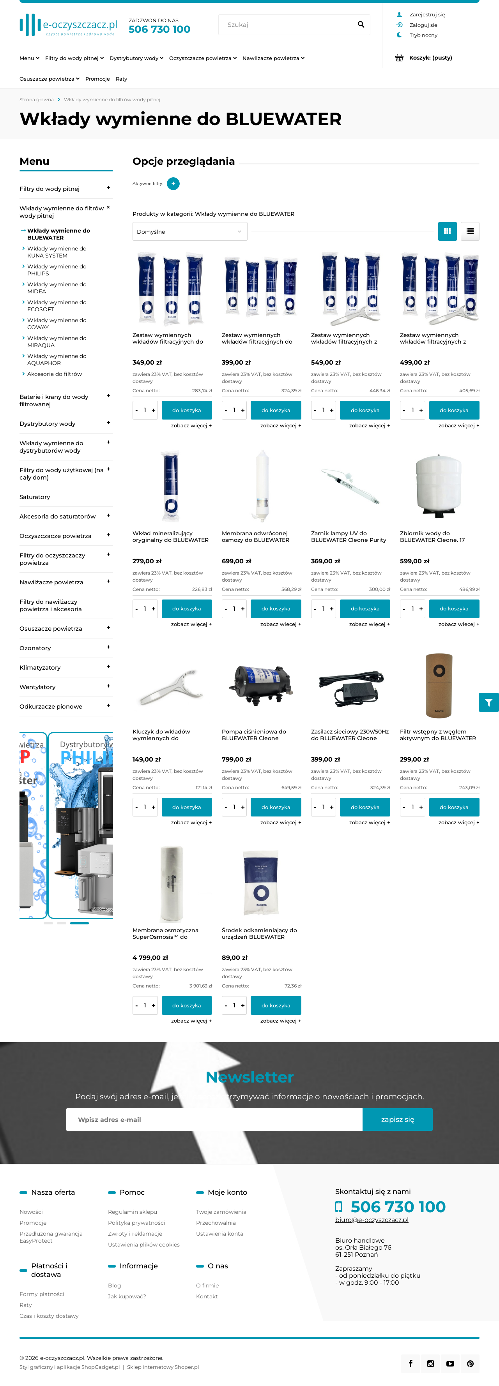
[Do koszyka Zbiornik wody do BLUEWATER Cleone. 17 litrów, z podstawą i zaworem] (454, 609)
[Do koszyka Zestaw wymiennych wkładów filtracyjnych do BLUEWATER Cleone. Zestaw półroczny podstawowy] (187, 410)
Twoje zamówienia (221, 1211)
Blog (114, 1285)
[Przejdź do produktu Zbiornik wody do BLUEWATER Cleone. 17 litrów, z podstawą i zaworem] (440, 486)
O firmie (207, 1285)
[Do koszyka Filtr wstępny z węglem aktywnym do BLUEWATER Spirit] (454, 807)
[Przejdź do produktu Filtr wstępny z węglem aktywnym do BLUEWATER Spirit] (440, 685)
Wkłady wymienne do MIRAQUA (57, 342)
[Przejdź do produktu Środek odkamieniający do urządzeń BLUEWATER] (261, 883)
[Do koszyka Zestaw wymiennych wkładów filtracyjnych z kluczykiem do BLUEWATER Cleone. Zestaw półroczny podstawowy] (365, 410)
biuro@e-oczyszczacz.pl (372, 1220)
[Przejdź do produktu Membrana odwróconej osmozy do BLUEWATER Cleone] (261, 486)
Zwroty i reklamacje (135, 1233)
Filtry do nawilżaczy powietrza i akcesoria (50, 605)
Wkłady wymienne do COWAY (57, 324)
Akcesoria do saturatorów (57, 516)
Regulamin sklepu (132, 1211)
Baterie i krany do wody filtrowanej (53, 400)
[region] (66, 830)
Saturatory (34, 497)
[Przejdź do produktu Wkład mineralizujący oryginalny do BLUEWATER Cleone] (172, 486)
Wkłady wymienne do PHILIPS (57, 270)
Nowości (31, 1211)
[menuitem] (29, 57)
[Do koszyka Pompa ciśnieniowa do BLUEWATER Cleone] (276, 807)
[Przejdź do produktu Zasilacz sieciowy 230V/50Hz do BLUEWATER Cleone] (351, 685)
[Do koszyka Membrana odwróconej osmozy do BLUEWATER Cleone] (276, 609)
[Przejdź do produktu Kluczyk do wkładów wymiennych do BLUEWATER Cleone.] (172, 685)
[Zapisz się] (398, 1119)
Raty (25, 1304)
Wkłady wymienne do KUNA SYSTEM (57, 252)
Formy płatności (41, 1294)
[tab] (48, 923)
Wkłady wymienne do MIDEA (57, 288)
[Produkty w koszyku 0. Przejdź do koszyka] (431, 57)
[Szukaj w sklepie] (287, 25)
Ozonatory (35, 648)
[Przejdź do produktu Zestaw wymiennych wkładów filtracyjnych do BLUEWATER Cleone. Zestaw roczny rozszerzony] (261, 288)
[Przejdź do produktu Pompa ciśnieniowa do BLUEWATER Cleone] (261, 685)
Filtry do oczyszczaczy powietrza (52, 559)
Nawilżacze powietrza (51, 582)
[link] (66, 825)
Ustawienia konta (219, 1233)
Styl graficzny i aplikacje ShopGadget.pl (69, 1367)
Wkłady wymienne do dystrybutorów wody (51, 446)
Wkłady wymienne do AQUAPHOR (57, 360)
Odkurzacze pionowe (50, 706)
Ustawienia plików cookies (144, 1244)
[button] (191, 425)
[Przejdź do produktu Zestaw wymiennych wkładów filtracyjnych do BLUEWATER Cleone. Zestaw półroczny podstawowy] (172, 288)
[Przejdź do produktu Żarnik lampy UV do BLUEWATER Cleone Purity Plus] (351, 486)
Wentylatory (37, 687)
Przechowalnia (216, 1222)
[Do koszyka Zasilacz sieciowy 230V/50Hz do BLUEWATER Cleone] (365, 807)
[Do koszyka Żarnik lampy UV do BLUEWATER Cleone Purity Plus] (365, 609)
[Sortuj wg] (190, 231)
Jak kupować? (127, 1296)
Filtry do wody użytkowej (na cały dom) (61, 473)
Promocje (32, 1222)
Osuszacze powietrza (50, 628)
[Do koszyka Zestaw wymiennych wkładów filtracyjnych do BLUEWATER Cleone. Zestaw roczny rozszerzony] (276, 410)
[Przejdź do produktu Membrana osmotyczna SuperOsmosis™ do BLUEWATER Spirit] (172, 883)
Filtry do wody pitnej (49, 188)
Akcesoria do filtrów (54, 373)
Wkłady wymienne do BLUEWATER (58, 234)
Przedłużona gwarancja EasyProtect (51, 1237)
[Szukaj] (361, 25)
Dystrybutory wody (47, 423)
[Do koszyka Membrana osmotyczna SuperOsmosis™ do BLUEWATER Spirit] (187, 1005)
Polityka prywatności (136, 1222)
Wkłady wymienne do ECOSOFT (57, 306)
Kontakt (207, 1296)
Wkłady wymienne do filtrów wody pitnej (61, 212)
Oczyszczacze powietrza (55, 536)
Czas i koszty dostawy (49, 1315)
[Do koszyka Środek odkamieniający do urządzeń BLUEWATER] (276, 1005)
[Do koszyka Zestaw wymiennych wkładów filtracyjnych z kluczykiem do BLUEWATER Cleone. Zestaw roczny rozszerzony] (454, 410)
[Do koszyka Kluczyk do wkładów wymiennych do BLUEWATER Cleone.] (187, 807)
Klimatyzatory (39, 667)
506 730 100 (160, 29)
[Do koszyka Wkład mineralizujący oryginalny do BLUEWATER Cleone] (187, 609)
